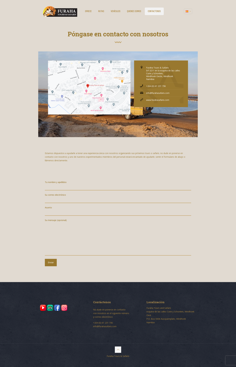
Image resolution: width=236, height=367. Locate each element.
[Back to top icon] (118, 349)
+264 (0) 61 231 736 (156, 86)
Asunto (118, 211)
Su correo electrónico (118, 198)
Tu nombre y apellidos (118, 185)
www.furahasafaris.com (157, 100)
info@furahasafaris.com (157, 93)
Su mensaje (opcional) (118, 237)
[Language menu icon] (188, 11)
